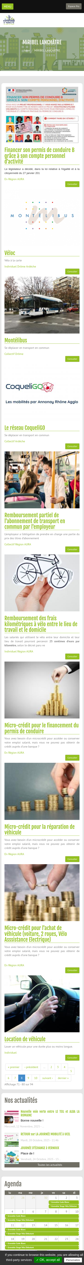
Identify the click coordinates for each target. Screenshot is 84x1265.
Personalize (73, 1260)
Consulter (72, 184)
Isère (27, 50)
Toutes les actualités (50, 1165)
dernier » (63, 1078)
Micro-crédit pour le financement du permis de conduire (41, 728)
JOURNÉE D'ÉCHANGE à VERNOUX (40, 1148)
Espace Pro (73, 6)
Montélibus (15, 340)
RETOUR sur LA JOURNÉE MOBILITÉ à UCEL (45, 1134)
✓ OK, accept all (48, 1260)
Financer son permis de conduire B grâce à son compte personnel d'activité (39, 156)
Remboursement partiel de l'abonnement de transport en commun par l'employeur (34, 521)
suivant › (47, 1078)
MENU (7, 6)
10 (35, 1078)
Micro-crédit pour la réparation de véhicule (39, 830)
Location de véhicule (24, 1039)
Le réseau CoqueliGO (24, 428)
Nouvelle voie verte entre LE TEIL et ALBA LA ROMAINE (50, 1113)
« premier (13, 1067)
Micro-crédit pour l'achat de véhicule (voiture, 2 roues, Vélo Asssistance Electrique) (35, 934)
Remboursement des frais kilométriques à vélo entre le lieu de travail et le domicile (40, 624)
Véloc (9, 253)
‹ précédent (31, 1067)
